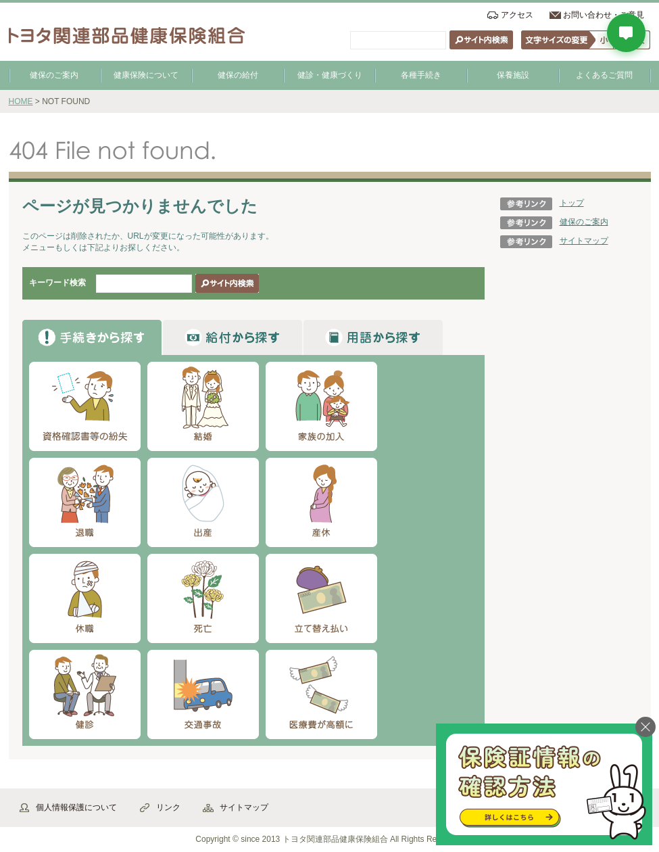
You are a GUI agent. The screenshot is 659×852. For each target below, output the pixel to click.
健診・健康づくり (329, 75)
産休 (321, 502)
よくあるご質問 (604, 75)
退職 (85, 502)
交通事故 (203, 694)
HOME (21, 101)
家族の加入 (321, 406)
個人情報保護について (76, 807)
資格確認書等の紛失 (85, 406)
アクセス (517, 15)
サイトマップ (584, 240)
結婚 (203, 406)
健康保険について (146, 75)
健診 (85, 694)
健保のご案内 (54, 75)
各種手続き (421, 75)
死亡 (203, 598)
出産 (203, 502)
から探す (92, 337)
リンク (168, 807)
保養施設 (513, 75)
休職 (85, 598)
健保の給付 (238, 75)
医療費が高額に (321, 694)
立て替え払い (321, 598)
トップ (572, 203)
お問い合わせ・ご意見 (603, 15)
